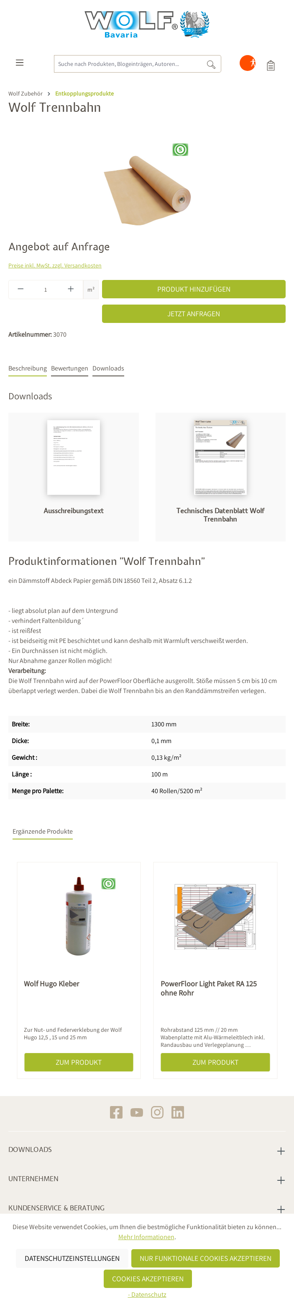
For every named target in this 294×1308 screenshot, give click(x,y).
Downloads (30, 1150)
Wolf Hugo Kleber (51, 983)
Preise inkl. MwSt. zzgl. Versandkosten (55, 265)
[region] (147, 187)
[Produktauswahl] (271, 64)
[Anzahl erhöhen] (71, 289)
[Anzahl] (46, 289)
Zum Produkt (79, 1062)
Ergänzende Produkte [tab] (43, 831)
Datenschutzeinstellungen (72, 1258)
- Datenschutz (147, 1294)
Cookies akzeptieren (148, 1278)
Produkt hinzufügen (193, 289)
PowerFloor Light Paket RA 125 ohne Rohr (209, 988)
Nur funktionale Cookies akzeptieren (205, 1258)
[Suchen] (211, 64)
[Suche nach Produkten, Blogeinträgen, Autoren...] (128, 64)
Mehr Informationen (146, 1236)
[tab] (27, 368)
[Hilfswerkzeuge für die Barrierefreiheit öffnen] (253, 64)
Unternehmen (33, 1179)
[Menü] (19, 64)
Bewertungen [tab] (69, 368)
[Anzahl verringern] (20, 289)
